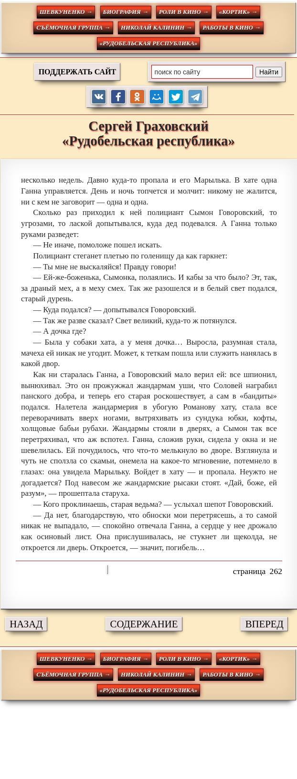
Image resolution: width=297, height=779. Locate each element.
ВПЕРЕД (264, 623)
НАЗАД (26, 623)
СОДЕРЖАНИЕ (144, 623)
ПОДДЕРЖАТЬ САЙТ (78, 72)
